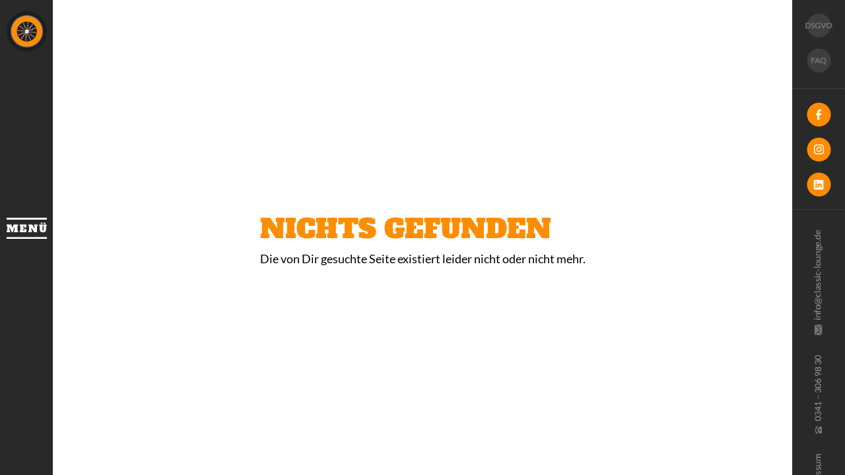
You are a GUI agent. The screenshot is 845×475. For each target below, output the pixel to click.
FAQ (819, 60)
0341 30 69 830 (817, 394)
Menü (27, 228)
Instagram (818, 149)
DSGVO (818, 25)
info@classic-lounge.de (817, 282)
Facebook (818, 114)
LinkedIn (818, 184)
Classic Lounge (27, 31)
